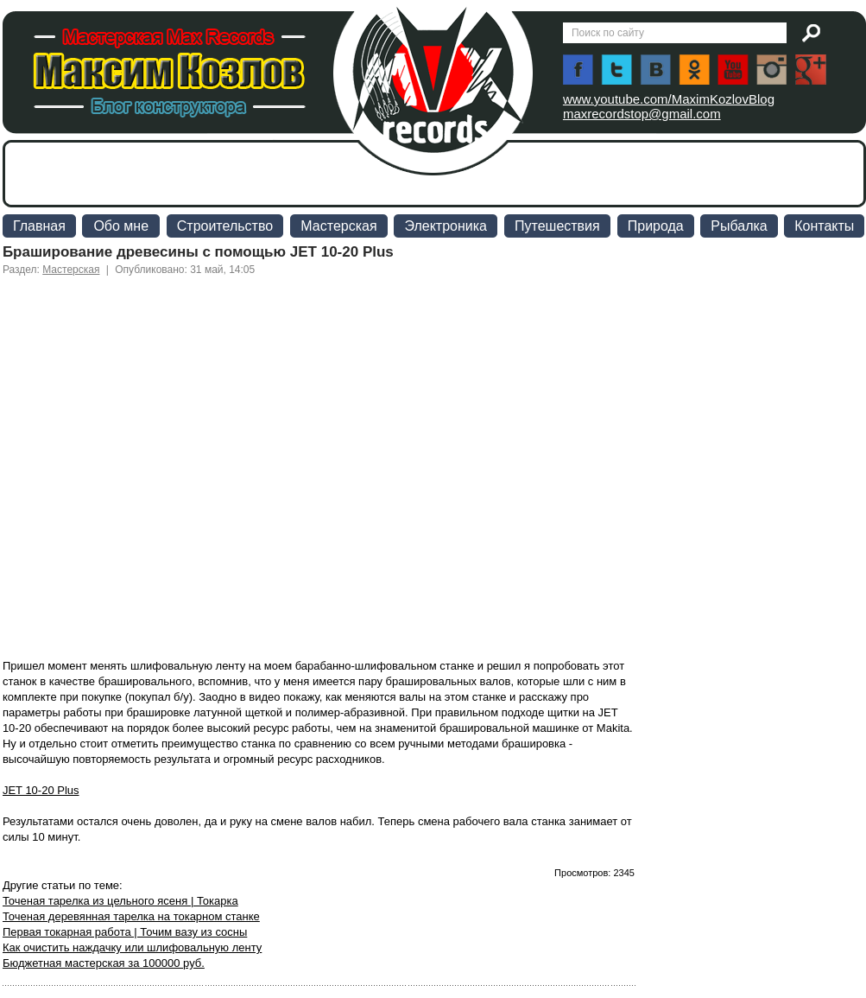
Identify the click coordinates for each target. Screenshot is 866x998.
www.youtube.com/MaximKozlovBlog (668, 99)
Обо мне (121, 226)
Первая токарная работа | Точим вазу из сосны (125, 931)
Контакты (824, 226)
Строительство (225, 226)
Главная (39, 226)
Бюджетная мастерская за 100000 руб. (104, 963)
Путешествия (557, 226)
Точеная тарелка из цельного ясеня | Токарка (120, 900)
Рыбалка (739, 226)
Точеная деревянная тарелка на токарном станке (131, 916)
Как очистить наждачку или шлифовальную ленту (132, 947)
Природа (656, 226)
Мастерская (338, 226)
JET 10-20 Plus (41, 790)
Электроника (445, 226)
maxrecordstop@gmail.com (642, 113)
